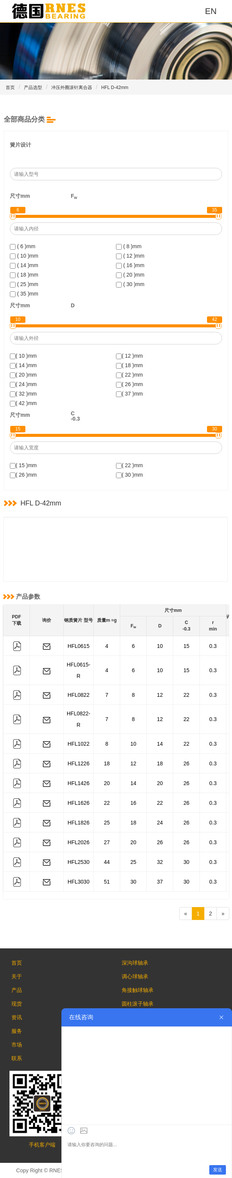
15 (186, 646)
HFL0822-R (78, 719)
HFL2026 (78, 842)
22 (186, 695)
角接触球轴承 (138, 990)
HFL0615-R (78, 670)
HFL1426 (78, 783)
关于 (16, 976)
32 (160, 862)
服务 (16, 1031)
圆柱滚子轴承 (138, 1004)
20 (107, 783)
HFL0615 (78, 646)
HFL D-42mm (115, 87)
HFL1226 (78, 763)
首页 (10, 87)
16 (133, 803)
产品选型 (33, 87)
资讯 (16, 1017)
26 (186, 763)
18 (107, 763)
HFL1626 (78, 803)
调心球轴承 (135, 976)
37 (160, 882)
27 (107, 842)
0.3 (212, 646)
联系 (16, 1058)
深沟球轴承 (135, 963)
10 (160, 646)
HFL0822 (78, 695)
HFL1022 (78, 744)
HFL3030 (78, 882)
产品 (16, 990)
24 (160, 823)
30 (186, 862)
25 (107, 823)
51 (107, 882)
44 (107, 862)
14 (160, 744)
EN (211, 11)
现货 (16, 1004)
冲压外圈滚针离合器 (71, 87)
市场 (16, 1045)
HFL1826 (78, 823)
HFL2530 (78, 862)
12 (160, 695)
